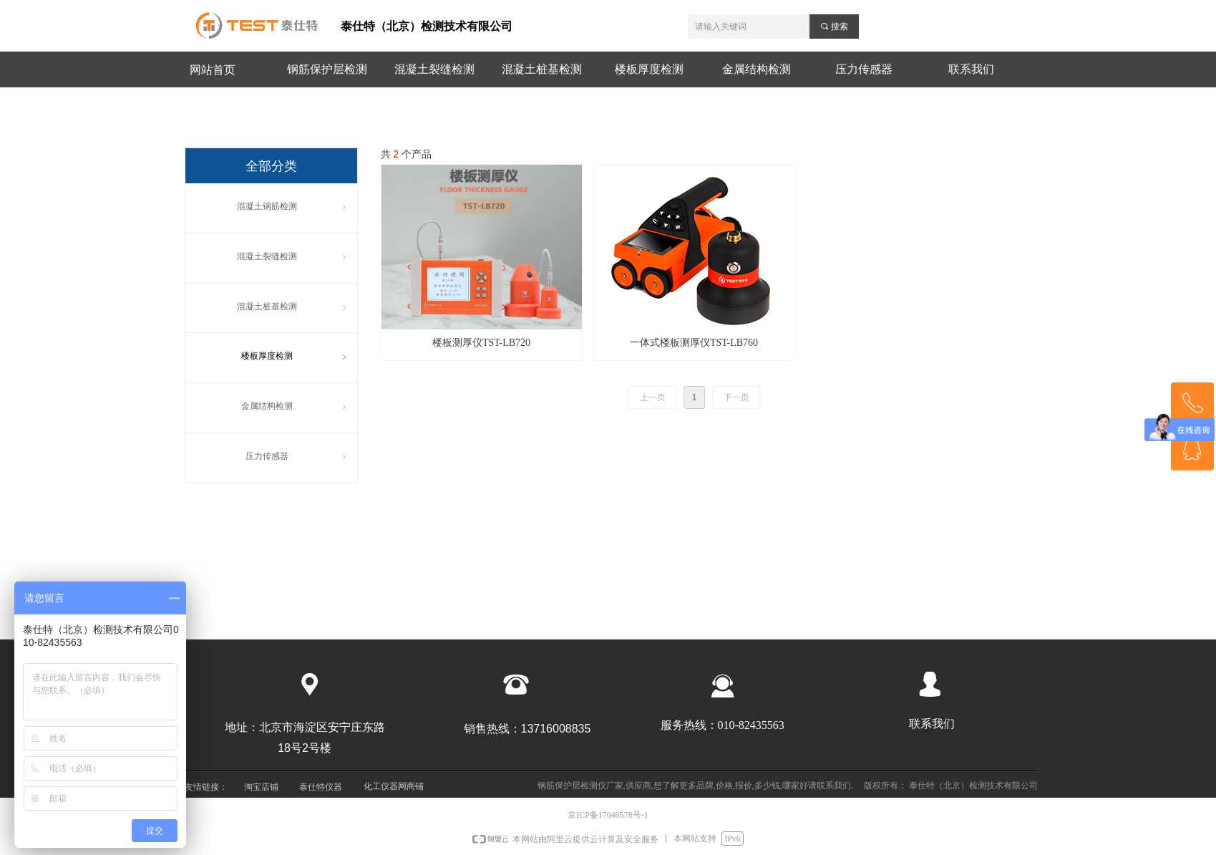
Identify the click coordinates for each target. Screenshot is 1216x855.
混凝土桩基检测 (542, 69)
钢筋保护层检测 (327, 69)
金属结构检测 (756, 69)
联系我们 (971, 69)
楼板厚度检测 (649, 69)
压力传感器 (863, 69)
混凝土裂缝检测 (434, 69)
